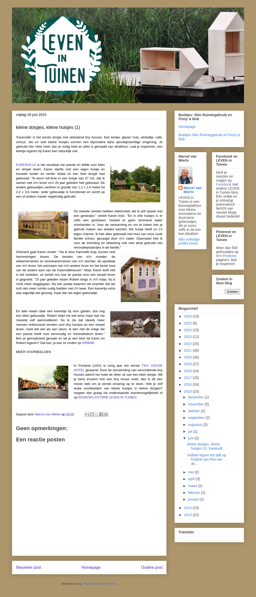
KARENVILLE (26, 165)
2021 (188, 350)
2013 (188, 515)
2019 (188, 364)
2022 (188, 344)
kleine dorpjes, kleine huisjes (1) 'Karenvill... (206, 446)
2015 (188, 391)
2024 (188, 330)
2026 (188, 316)
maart (193, 486)
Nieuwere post (28, 567)
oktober (194, 411)
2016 (188, 384)
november (196, 404)
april (192, 479)
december (196, 397)
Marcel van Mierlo (193, 190)
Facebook (223, 184)
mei (191, 472)
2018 (188, 371)
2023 (188, 337)
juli (190, 431)
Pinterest (229, 256)
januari (194, 499)
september (197, 418)
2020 (188, 357)
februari (194, 493)
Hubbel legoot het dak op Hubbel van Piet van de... (206, 459)
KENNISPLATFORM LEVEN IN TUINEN (107, 397)
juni (191, 438)
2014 (188, 508)
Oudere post (151, 567)
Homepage (91, 567)
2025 (188, 323)
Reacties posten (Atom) (101, 584)
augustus (195, 425)
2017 (188, 378)
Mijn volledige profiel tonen (189, 241)
